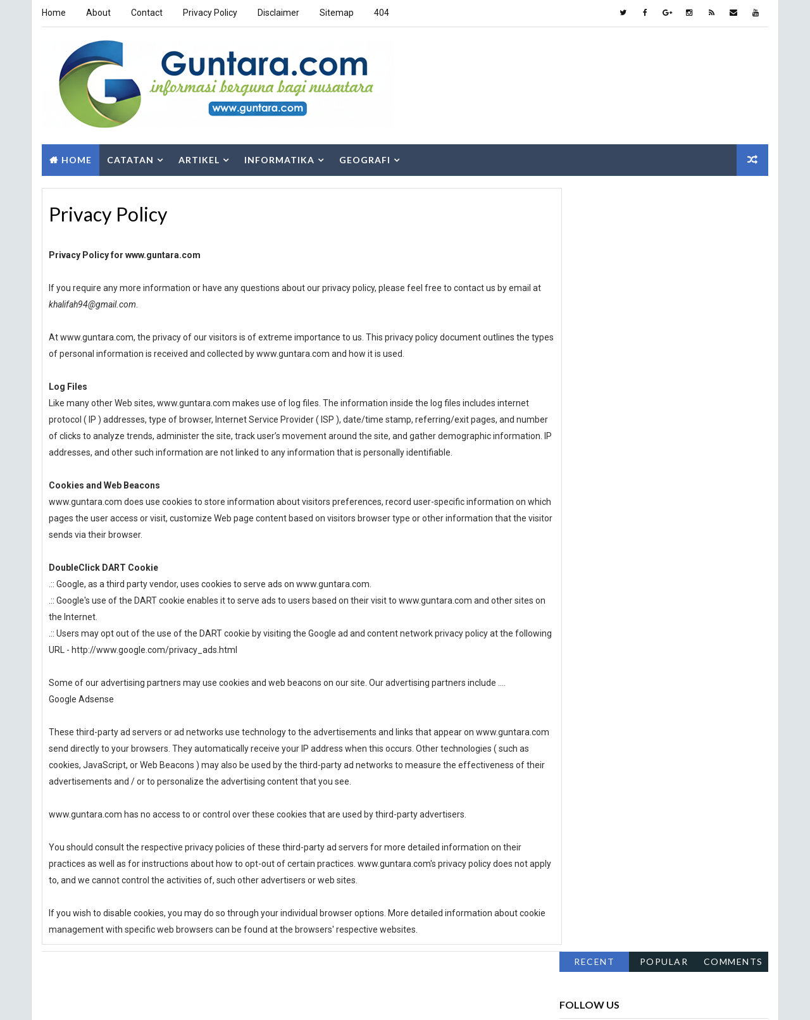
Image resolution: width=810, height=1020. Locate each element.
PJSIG (685, 728)
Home (53, 13)
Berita (705, 595)
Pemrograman (672, 684)
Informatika (279, 156)
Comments (734, 195)
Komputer (717, 661)
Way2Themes (119, 997)
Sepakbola (586, 750)
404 (381, 13)
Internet (582, 661)
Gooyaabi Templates (255, 997)
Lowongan (586, 684)
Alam (575, 595)
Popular (664, 195)
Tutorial (583, 794)
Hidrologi (654, 639)
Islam (648, 661)
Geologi (720, 617)
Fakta (576, 617)
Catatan (129, 156)
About (97, 13)
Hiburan (581, 639)
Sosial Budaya (593, 772)
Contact (146, 13)
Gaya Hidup (645, 617)
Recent (595, 195)
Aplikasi (639, 595)
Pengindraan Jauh (601, 728)
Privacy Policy (209, 13)
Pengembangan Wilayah (691, 706)
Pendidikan (587, 706)
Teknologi (678, 772)
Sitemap (336, 13)
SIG (655, 750)
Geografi (364, 156)
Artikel (198, 156)
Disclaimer (278, 13)
